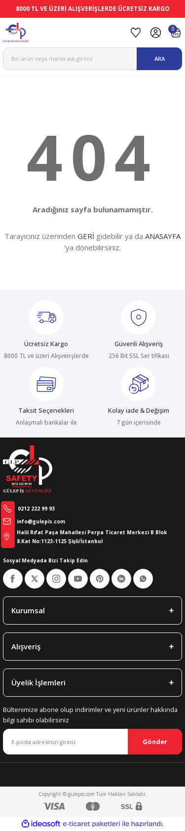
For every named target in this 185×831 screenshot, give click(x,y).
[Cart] (176, 33)
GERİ (85, 236)
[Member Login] (155, 33)
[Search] (92, 58)
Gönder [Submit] (155, 741)
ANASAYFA (163, 236)
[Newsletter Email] (92, 741)
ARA (159, 58)
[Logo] (63, 32)
